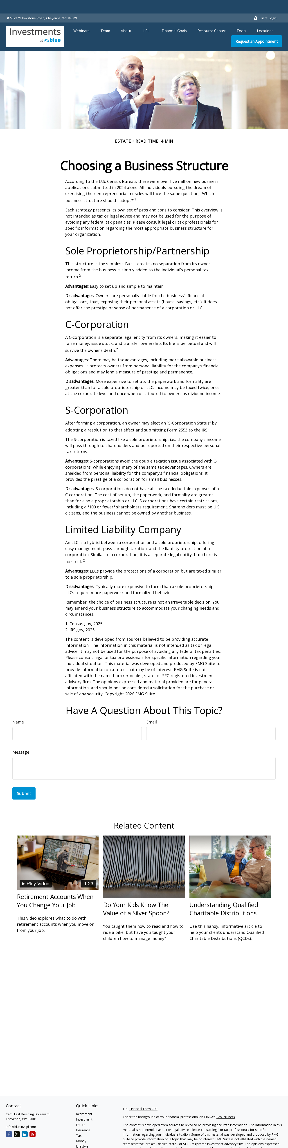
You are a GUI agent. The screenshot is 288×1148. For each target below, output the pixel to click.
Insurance (83, 1116)
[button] (81, 17)
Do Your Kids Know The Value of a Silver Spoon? (136, 895)
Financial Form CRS (143, 1095)
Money (81, 1127)
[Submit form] (24, 780)
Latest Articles (86, 1138)
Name (18, 708)
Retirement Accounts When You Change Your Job (55, 887)
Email (151, 708)
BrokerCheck (225, 1103)
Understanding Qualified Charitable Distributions (223, 895)
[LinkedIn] (25, 1121)
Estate (80, 1111)
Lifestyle (82, 1133)
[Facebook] (9, 1121)
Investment (84, 1106)
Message (20, 738)
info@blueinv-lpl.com (21, 1113)
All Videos (83, 1143)
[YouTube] (32, 1121)
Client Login (265, 4)
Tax (78, 1122)
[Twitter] (17, 1121)
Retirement (84, 1100)
